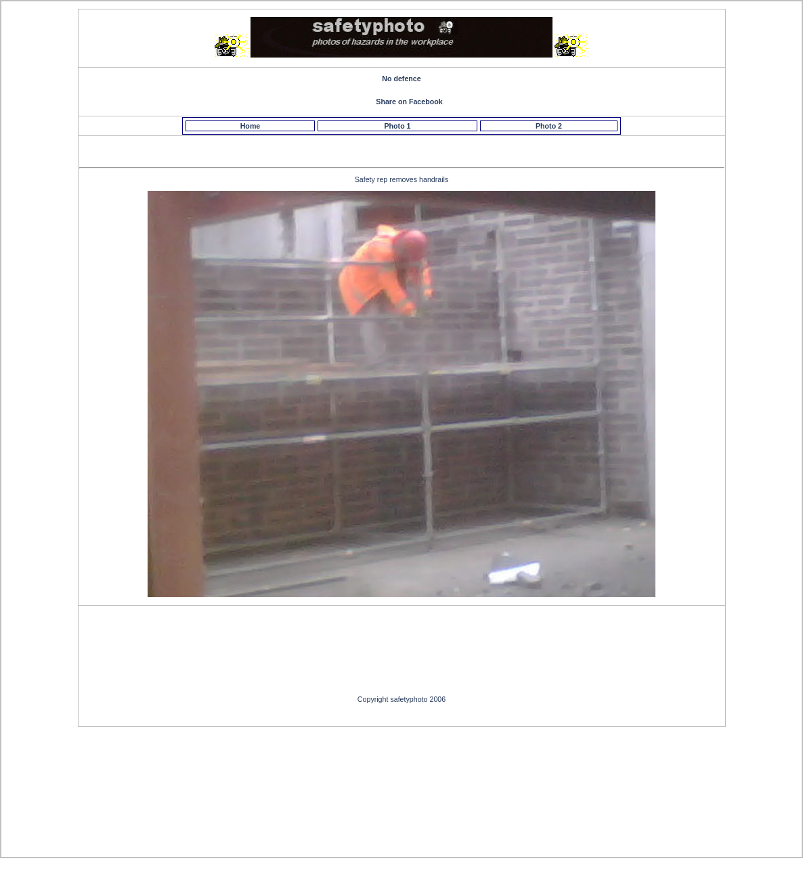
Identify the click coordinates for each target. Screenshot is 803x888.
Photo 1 (397, 126)
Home (250, 126)
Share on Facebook (409, 101)
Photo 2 (549, 126)
